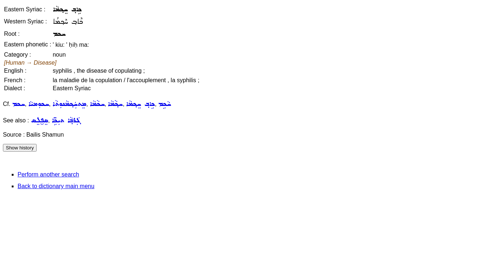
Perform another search (48, 174)
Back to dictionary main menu (56, 186)
